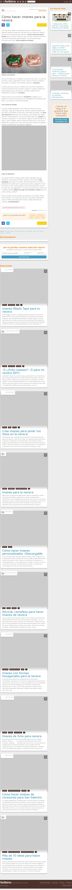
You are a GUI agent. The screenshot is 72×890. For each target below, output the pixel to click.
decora (14, 427)
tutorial (18, 366)
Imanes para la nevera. (18, 492)
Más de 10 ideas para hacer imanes (21, 857)
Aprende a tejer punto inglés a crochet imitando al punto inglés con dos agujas (61, 49)
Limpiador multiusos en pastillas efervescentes (60, 95)
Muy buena (40, 215)
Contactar (62, 882)
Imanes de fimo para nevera (21, 736)
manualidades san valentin (14, 790)
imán (38, 231)
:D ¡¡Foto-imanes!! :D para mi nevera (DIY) (23, 371)
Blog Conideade (8, 269)
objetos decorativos (9, 231)
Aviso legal (54, 882)
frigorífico (2, 232)
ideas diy (17, 231)
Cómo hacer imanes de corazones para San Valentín (22, 795)
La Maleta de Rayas (9, 392)
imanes (41, 231)
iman (4, 608)
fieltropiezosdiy (8, 511)
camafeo (14, 608)
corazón (24, 790)
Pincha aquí (21, 207)
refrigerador (8, 232)
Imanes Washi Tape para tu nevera (21, 310)
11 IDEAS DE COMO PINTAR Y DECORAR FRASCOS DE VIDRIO (60, 26)
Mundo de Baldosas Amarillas (12, 330)
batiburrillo (11, 488)
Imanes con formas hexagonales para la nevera (21, 674)
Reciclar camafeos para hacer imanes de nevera (23, 613)
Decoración (5, 669)
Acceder (66, 1)
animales (10, 732)
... (23, 366)
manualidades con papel (21, 488)
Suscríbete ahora (24, 257)
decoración (22, 231)
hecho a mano (11, 366)
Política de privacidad (45, 882)
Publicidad (68, 882)
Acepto (28, 253)
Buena (31, 217)
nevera (34, 231)
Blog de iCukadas (9, 697)
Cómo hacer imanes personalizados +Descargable (22, 552)
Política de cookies (67, 885)
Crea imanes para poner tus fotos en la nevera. (21, 432)
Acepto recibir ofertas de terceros (41, 253)
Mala (43, 217)
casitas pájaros (18, 732)
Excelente (32, 215)
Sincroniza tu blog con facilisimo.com (61, 120)
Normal (37, 217)
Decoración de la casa (14, 669)
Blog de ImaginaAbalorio (10, 572)
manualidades (29, 231)
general (4, 366)
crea (10, 427)
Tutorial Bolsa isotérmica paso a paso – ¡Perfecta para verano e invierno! (61, 72)
